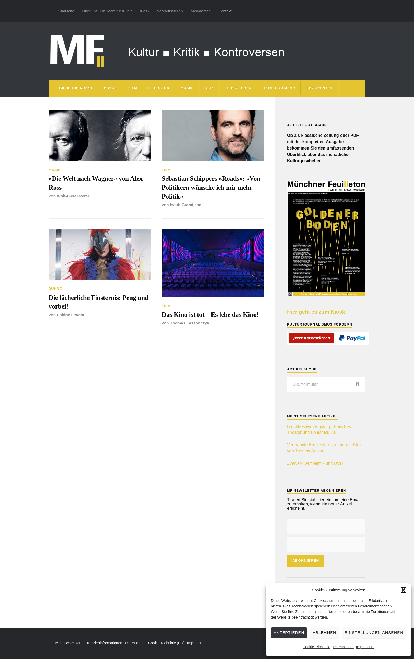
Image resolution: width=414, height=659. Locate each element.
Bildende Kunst (76, 88)
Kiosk (144, 11)
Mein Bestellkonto (70, 643)
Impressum (365, 647)
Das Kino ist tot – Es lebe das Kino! (211, 315)
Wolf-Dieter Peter (73, 196)
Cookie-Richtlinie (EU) (166, 643)
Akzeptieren (289, 632)
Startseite (66, 11)
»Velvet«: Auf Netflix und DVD (315, 463)
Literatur (159, 88)
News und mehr (278, 88)
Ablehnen (324, 632)
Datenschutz (343, 647)
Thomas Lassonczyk (190, 324)
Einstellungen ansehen (374, 632)
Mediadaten (201, 11)
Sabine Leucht (70, 316)
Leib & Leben (238, 88)
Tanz (209, 88)
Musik (187, 88)
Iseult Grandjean (186, 205)
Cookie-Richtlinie (316, 647)
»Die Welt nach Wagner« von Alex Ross (96, 183)
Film (132, 88)
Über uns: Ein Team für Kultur (107, 11)
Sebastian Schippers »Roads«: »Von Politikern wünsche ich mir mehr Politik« (212, 188)
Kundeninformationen (104, 643)
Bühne (110, 88)
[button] (403, 590)
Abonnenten (319, 88)
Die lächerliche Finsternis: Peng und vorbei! (99, 302)
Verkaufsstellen (170, 11)
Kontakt (225, 11)
